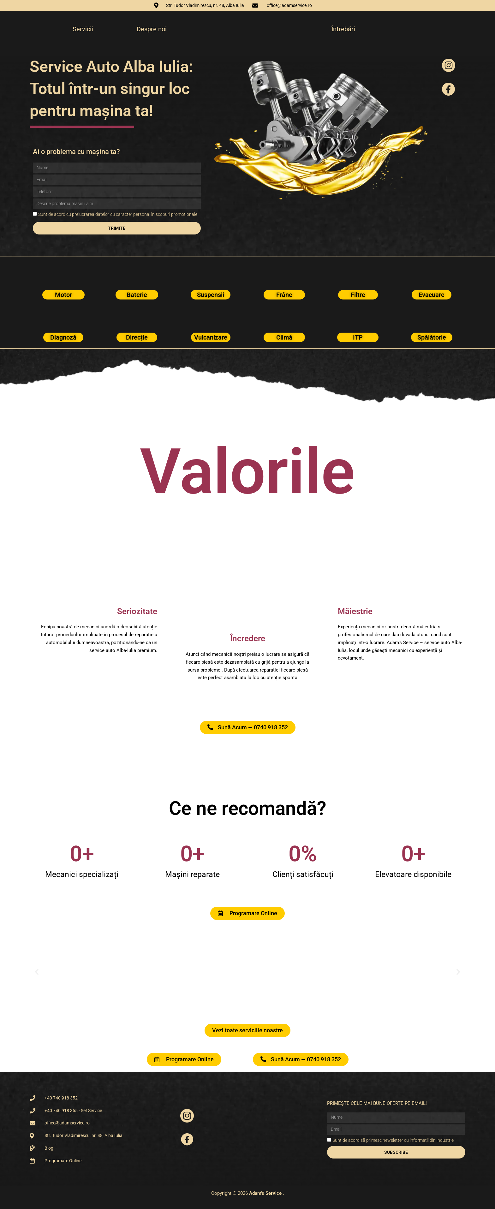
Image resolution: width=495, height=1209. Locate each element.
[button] (37, 972)
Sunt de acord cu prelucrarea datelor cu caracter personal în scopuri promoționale (117, 214)
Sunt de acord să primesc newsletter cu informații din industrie (393, 1140)
